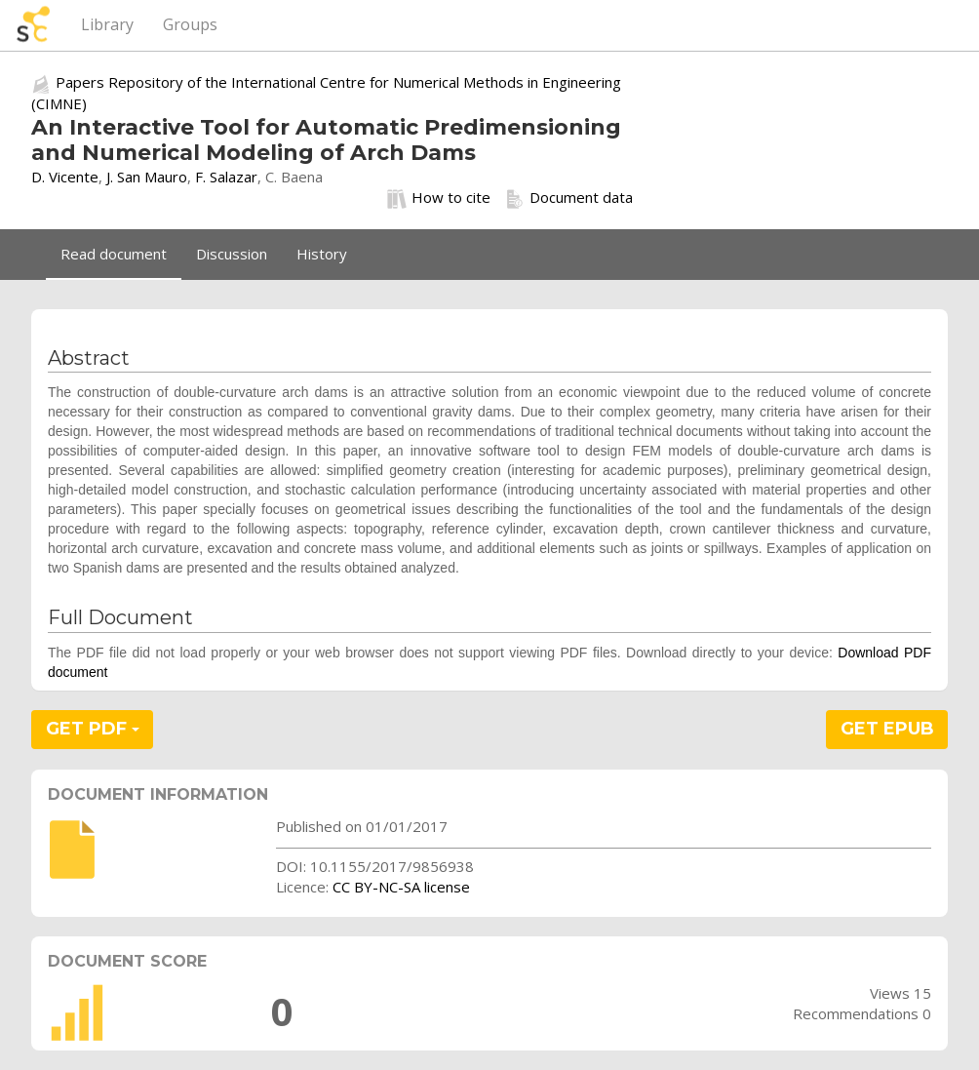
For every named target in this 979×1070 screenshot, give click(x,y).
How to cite (438, 198)
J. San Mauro (146, 176)
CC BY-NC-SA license (401, 886)
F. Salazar (226, 176)
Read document (113, 253)
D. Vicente (64, 176)
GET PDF (92, 728)
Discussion (231, 253)
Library (107, 24)
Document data (569, 198)
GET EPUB (887, 728)
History (321, 253)
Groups (190, 24)
